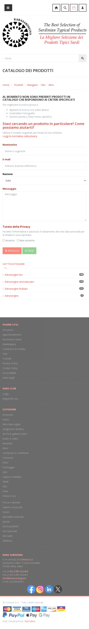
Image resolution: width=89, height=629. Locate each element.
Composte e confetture (16, 453)
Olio (43, 85)
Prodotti (18, 85)
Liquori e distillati (12, 476)
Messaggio (9, 188)
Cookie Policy (10, 368)
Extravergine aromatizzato (19, 281)
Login (6, 393)
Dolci (5, 462)
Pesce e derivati (11, 502)
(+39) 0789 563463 (17, 571)
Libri (5, 472)
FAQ (5, 353)
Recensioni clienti (12, 339)
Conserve (8, 457)
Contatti (7, 358)
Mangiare (32, 85)
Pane (5, 491)
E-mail (6, 159)
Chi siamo (8, 329)
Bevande (7, 443)
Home (6, 85)
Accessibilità (9, 372)
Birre (5, 448)
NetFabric (30, 621)
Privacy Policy (10, 363)
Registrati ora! (10, 398)
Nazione (8, 174)
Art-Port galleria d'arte (15, 433)
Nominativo (10, 144)
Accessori (8, 414)
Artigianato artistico (13, 429)
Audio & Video (10, 438)
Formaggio (9, 467)
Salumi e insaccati (12, 507)
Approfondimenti (12, 334)
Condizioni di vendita (14, 349)
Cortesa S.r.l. (26, 559)
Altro (51, 85)
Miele (6, 481)
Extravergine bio (14, 274)
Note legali (9, 377)
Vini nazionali (10, 531)
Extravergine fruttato (16, 288)
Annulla (12, 250)
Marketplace (9, 344)
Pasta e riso (9, 496)
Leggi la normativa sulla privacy (20, 136)
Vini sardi (7, 536)
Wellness (7, 540)
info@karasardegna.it (14, 578)
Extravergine (12, 295)
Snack (6, 512)
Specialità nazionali (13, 516)
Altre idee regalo (12, 424)
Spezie (6, 521)
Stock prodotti (10, 526)
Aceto (6, 419)
